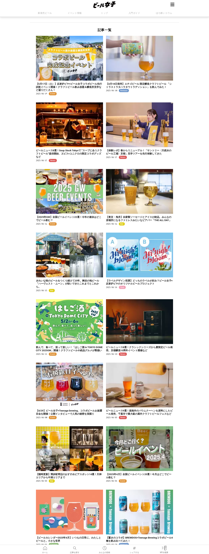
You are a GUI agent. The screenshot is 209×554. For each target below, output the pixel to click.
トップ (104, 13)
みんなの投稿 (104, 547)
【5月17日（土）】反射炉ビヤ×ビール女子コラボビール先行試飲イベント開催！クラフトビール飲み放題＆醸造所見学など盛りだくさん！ (69, 87)
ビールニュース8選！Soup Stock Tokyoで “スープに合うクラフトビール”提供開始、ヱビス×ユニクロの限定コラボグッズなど (69, 153)
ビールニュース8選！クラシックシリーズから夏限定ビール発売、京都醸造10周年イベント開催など (139, 349)
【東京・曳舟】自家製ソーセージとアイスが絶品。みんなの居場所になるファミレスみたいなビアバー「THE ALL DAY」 (138, 219)
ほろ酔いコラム (164, 13)
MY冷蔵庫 (164, 547)
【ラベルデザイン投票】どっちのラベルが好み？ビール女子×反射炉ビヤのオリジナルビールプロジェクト (139, 282)
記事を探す (74, 547)
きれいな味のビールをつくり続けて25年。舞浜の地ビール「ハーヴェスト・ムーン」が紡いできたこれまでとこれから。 (67, 283)
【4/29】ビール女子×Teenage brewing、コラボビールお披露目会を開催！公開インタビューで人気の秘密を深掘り (69, 412)
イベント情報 (75, 13)
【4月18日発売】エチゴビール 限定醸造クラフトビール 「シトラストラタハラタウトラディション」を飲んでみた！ (139, 85)
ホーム (45, 547)
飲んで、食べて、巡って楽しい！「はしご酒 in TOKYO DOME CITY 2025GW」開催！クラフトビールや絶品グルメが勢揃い (69, 349)
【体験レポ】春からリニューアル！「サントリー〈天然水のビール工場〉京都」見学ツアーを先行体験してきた (138, 152)
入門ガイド (134, 13)
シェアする (134, 547)
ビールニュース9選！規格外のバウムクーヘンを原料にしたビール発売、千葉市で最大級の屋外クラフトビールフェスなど (139, 412)
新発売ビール (45, 13)
